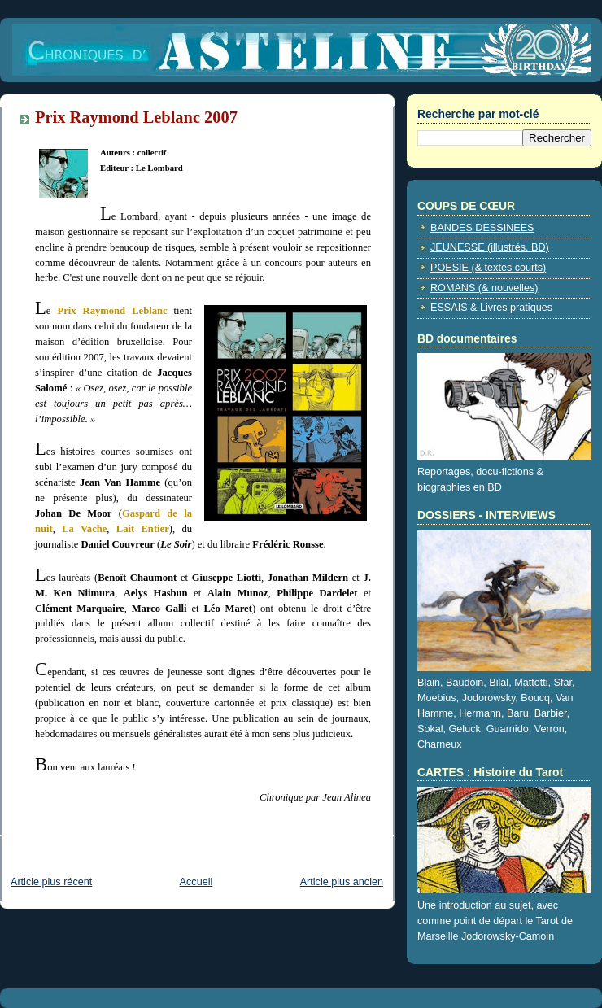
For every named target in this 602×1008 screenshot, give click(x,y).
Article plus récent (51, 882)
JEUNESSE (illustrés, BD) (489, 247)
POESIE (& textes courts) (488, 267)
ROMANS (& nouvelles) (484, 288)
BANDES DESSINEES (482, 227)
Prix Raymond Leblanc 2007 (136, 117)
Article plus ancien (341, 882)
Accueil (196, 882)
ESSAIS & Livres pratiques (491, 307)
